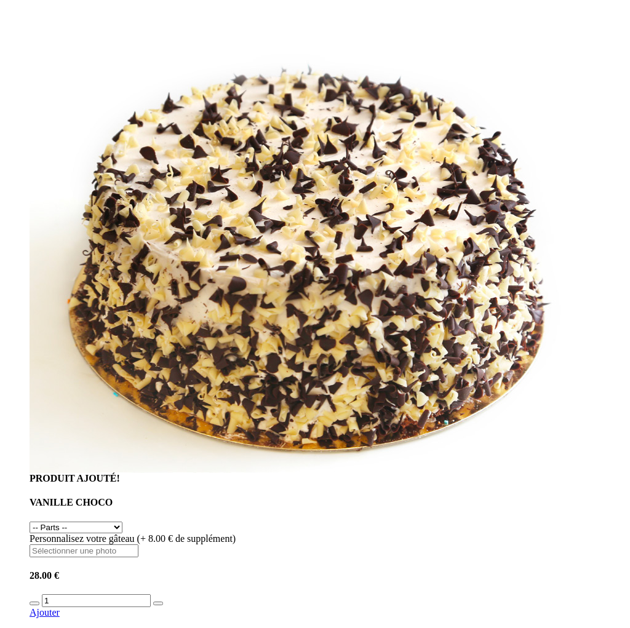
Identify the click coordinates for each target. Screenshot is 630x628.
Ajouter (45, 612)
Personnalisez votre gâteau (133, 538)
